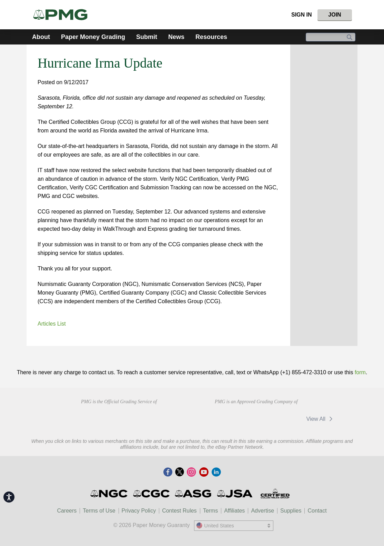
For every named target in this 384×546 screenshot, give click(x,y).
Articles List (52, 324)
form (360, 372)
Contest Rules (179, 511)
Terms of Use (99, 511)
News (176, 36)
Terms (210, 511)
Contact (316, 511)
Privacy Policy (139, 511)
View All (320, 419)
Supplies (290, 511)
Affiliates (234, 511)
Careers (67, 511)
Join (334, 15)
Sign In (301, 15)
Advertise (262, 511)
